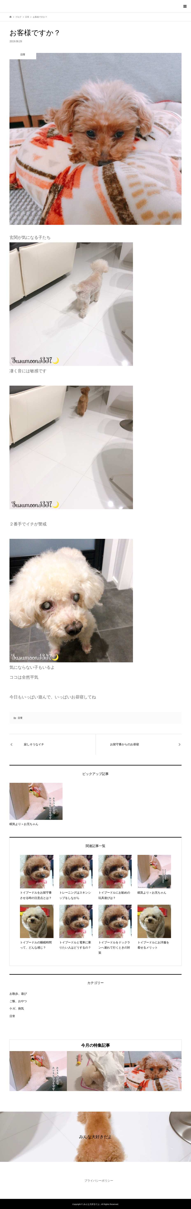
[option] (38, 1071)
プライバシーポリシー (98, 1180)
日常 (20, 718)
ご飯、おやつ (18, 1001)
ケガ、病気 (16, 1008)
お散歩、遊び (18, 993)
